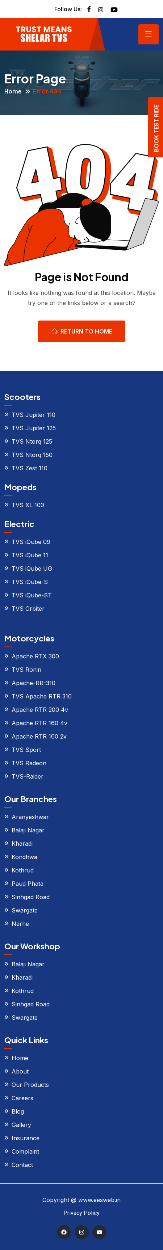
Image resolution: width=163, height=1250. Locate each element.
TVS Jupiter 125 (34, 428)
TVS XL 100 (28, 505)
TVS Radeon (29, 763)
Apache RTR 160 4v (39, 723)
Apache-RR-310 (33, 683)
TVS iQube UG (32, 568)
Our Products (30, 1084)
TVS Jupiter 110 (33, 414)
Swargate (25, 910)
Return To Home (81, 331)
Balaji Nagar (28, 830)
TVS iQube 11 (30, 555)
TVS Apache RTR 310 (42, 696)
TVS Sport (26, 749)
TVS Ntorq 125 (32, 441)
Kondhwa (24, 857)
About (20, 1071)
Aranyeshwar (30, 816)
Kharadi (22, 843)
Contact (22, 1164)
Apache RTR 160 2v (39, 736)
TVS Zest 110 (29, 468)
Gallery (21, 1124)
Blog (18, 1111)
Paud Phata (27, 883)
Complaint (25, 1151)
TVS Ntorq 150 (32, 454)
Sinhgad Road (31, 897)
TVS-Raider (27, 776)
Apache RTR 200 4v (40, 709)
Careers (22, 1098)
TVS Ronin (26, 669)
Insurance (25, 1138)
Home (13, 91)
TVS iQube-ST (32, 595)
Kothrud (23, 870)
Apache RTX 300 (35, 656)
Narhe (20, 923)
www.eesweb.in (99, 1199)
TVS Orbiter (28, 608)
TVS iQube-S (30, 581)
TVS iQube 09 (31, 541)
